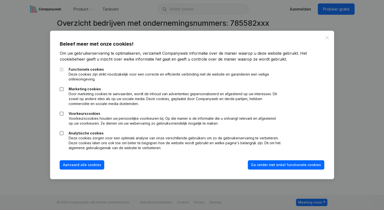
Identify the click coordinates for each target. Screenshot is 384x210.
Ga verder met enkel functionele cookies (286, 165)
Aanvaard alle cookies (82, 165)
